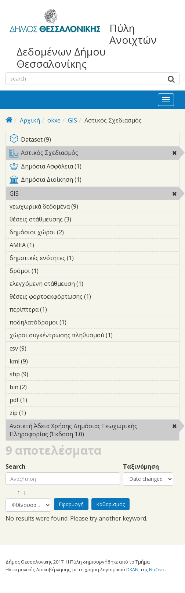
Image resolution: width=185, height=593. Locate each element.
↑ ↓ (16, 492)
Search (15, 467)
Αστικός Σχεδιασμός (94, 154)
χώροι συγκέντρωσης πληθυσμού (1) (94, 336)
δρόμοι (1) (50, 271)
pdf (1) (39, 400)
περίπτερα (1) (58, 309)
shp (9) (40, 374)
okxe (54, 120)
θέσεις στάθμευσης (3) (83, 219)
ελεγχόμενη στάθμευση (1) (94, 285)
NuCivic (157, 569)
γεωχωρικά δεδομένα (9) (90, 206)
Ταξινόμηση (141, 467)
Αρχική (30, 120)
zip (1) (37, 413)
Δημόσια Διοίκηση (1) (94, 181)
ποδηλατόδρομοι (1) (78, 322)
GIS (72, 120)
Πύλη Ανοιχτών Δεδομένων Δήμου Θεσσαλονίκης (87, 46)
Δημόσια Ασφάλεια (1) (94, 167)
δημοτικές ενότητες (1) (85, 258)
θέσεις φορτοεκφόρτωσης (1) (94, 297)
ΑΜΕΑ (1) (45, 245)
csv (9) (38, 348)
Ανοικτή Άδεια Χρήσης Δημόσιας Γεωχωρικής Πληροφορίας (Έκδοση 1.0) (94, 431)
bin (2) (38, 387)
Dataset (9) (94, 140)
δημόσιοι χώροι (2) (75, 232)
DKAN (132, 569)
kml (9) (39, 361)
